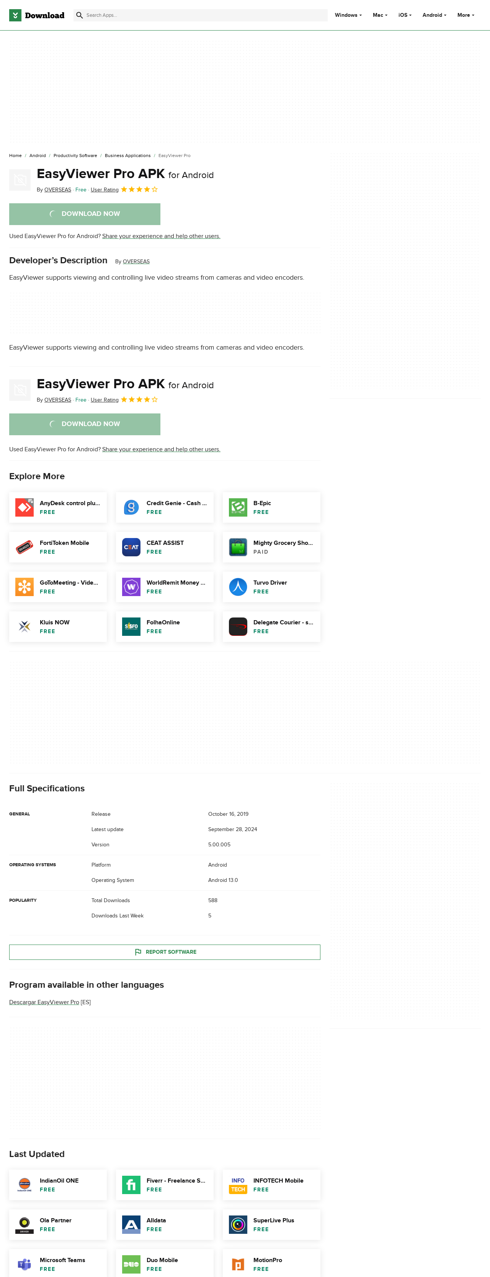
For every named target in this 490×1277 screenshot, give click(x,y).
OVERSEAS (136, 261)
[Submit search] (80, 15)
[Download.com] (36, 15)
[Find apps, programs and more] (201, 15)
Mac (378, 15)
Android (432, 15)
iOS (403, 15)
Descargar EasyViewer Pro (44, 1002)
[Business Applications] (128, 156)
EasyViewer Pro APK (125, 173)
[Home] (15, 156)
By (54, 189)
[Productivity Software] (75, 156)
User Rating (124, 189)
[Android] (37, 156)
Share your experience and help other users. (161, 236)
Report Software (165, 952)
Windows (346, 15)
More (466, 15)
